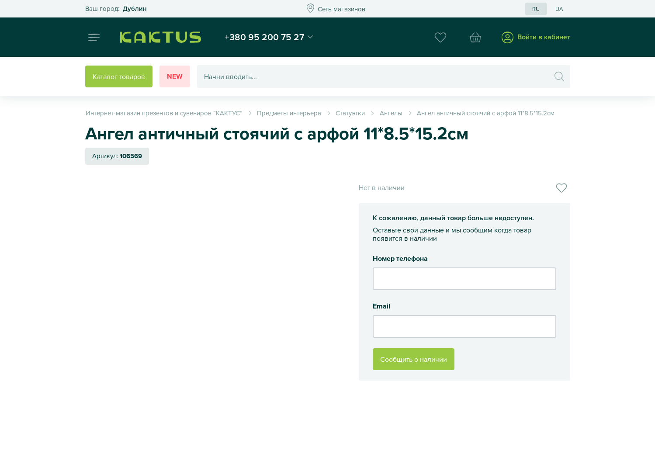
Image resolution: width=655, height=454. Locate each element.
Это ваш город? (116, 9)
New (175, 76)
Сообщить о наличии (413, 359)
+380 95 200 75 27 (264, 36)
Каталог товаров (119, 76)
